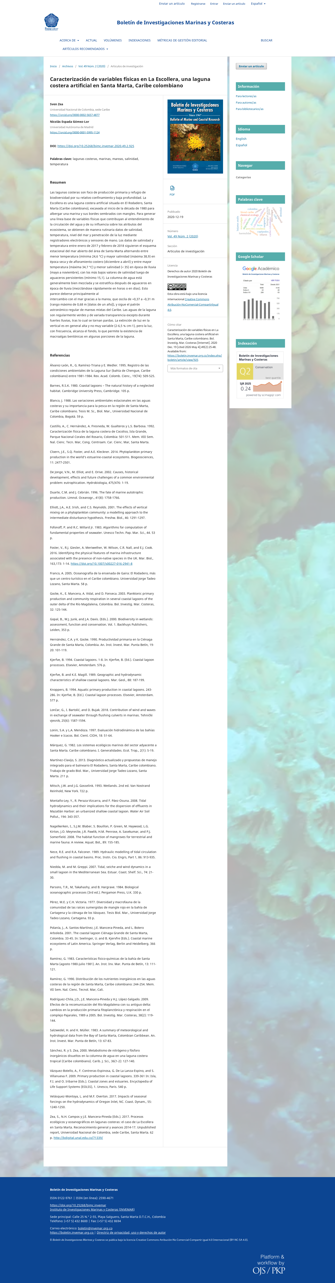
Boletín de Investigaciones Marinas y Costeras (175, 22)
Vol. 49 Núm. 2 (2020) (91, 66)
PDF (172, 191)
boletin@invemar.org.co (95, 1228)
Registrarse (198, 4)
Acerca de (68, 40)
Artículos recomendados (84, 49)
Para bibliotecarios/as (249, 109)
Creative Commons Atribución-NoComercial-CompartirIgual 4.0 (193, 304)
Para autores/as (246, 102)
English (241, 139)
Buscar (266, 40)
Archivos (67, 66)
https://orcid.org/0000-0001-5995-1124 (75, 132)
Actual (91, 40)
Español (241, 145)
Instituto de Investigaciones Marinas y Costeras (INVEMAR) (92, 1209)
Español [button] (257, 3)
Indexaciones (140, 40)
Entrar (214, 4)
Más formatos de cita (183, 368)
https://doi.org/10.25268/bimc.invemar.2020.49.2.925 (95, 146)
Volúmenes (113, 40)
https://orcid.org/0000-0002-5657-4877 (75, 115)
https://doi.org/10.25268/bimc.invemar (78, 1205)
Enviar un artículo (172, 3)
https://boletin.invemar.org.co (72, 1232)
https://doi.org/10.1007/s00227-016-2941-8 (101, 564)
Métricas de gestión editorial (182, 40)
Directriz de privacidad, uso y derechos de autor (131, 1232)
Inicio (53, 66)
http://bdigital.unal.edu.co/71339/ (78, 1138)
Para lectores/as (246, 96)
